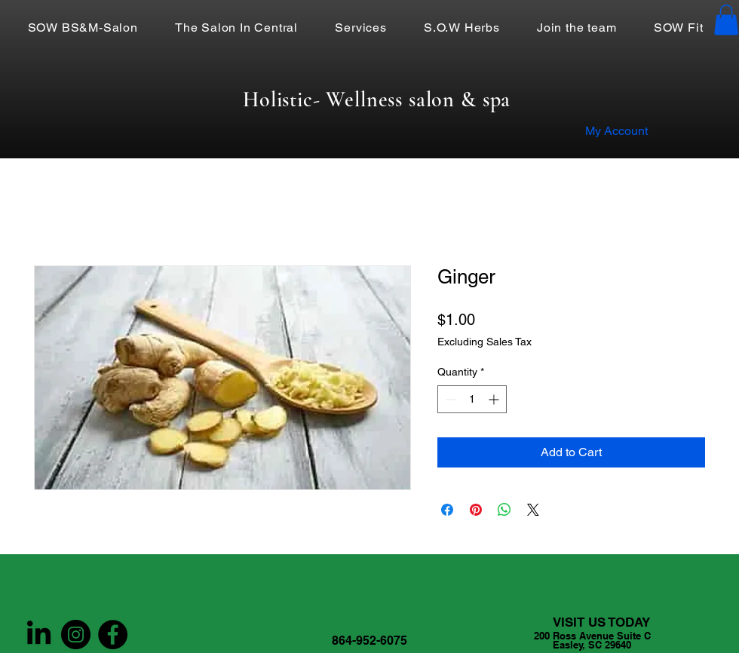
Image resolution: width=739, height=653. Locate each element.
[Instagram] (75, 634)
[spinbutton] (472, 399)
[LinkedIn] (39, 634)
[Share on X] (533, 510)
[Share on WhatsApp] (504, 510)
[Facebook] (112, 634)
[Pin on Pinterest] (476, 510)
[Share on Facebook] (447, 510)
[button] (726, 20)
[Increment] (495, 399)
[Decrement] (449, 399)
